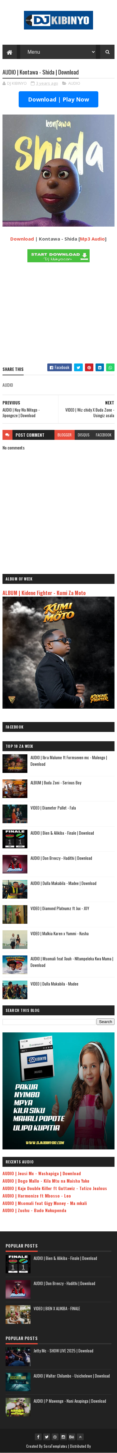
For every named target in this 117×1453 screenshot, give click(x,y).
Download (22, 239)
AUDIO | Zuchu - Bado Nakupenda (34, 1210)
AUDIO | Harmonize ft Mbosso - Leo (36, 1196)
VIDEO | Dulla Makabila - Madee (54, 984)
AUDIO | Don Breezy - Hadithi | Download (61, 858)
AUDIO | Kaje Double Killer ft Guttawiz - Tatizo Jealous (54, 1188)
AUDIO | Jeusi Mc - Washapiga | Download (41, 1173)
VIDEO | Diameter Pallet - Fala (53, 808)
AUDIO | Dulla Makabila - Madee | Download (63, 883)
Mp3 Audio (92, 239)
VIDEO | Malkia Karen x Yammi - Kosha (59, 934)
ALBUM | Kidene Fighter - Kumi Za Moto (44, 593)
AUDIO (74, 83)
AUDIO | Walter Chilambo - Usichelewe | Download (72, 1376)
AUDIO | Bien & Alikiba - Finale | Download (62, 833)
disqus (84, 434)
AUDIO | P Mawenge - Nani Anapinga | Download (70, 1401)
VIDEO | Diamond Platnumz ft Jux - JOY (59, 908)
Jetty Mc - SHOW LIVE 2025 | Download (63, 1350)
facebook (103, 434)
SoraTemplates (55, 1446)
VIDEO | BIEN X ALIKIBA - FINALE (57, 1308)
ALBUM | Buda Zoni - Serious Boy (55, 783)
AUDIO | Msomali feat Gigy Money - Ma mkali (44, 1203)
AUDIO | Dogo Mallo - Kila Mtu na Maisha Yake (45, 1181)
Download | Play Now (58, 99)
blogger (65, 434)
